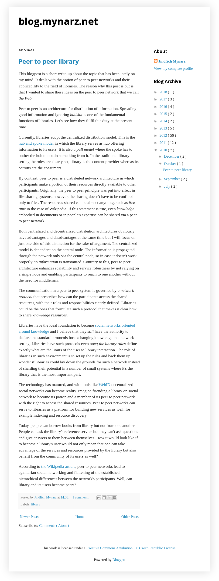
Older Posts (130, 517)
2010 (164, 150)
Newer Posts (29, 517)
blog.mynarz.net (58, 21)
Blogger (118, 560)
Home (80, 517)
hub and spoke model (36, 143)
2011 (164, 143)
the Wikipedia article (58, 466)
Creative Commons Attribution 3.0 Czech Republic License (131, 548)
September (172, 179)
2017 (164, 99)
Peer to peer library (49, 61)
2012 (164, 135)
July (167, 186)
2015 (164, 114)
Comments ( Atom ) (54, 526)
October (170, 164)
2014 (164, 121)
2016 (164, 107)
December (172, 156)
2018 (164, 92)
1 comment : (81, 497)
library (35, 504)
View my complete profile (173, 68)
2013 (164, 128)
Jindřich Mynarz (171, 61)
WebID (104, 384)
